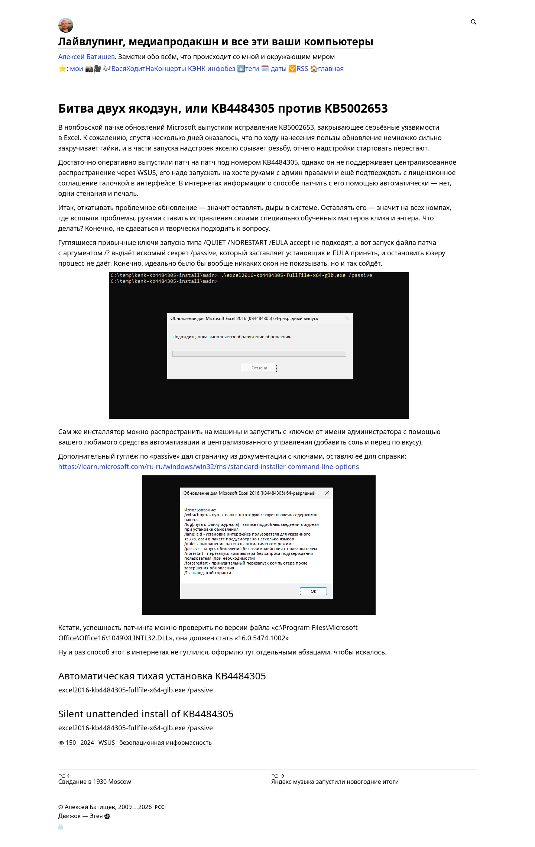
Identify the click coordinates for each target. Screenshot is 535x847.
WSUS (106, 743)
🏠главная (327, 68)
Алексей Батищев (86, 56)
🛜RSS (298, 68)
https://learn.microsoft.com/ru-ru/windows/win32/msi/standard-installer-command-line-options (208, 466)
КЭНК (197, 68)
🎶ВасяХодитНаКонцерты (144, 68)
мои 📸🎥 (85, 68)
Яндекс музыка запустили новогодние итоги (335, 782)
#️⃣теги (248, 68)
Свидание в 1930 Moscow (94, 782)
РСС (160, 807)
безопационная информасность (165, 743)
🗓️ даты (273, 68)
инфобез (221, 68)
